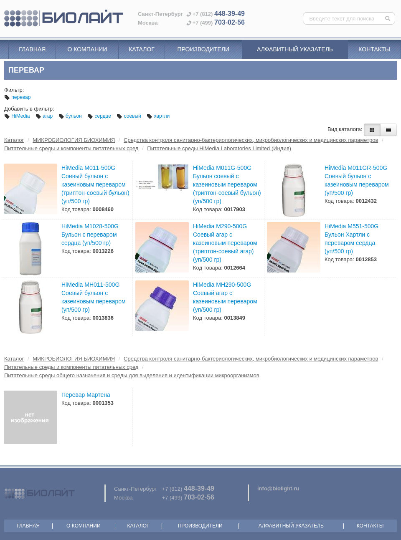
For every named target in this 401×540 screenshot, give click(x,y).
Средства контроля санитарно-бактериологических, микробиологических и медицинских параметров (251, 140)
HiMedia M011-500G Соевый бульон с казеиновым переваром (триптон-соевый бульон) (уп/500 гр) (95, 184)
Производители (203, 49)
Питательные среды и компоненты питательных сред (71, 148)
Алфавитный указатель (295, 49)
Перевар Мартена (85, 394)
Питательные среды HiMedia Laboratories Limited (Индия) (219, 148)
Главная (32, 49)
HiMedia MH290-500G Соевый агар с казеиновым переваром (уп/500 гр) (225, 297)
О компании (87, 49)
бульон (71, 116)
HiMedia (17, 116)
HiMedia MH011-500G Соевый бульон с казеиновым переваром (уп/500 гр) (93, 297)
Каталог (142, 49)
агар (45, 116)
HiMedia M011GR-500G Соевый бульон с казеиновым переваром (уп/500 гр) (357, 180)
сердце (99, 116)
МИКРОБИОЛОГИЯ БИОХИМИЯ (74, 140)
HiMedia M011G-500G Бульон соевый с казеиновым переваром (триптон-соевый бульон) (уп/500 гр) (227, 184)
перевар (17, 97)
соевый (129, 116)
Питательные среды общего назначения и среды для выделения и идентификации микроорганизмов (131, 375)
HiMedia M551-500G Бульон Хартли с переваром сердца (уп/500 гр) (351, 239)
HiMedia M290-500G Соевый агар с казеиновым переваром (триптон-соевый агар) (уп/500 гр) (225, 243)
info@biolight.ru (278, 488)
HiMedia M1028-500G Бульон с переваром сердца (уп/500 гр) (90, 234)
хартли (158, 116)
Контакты (374, 49)
